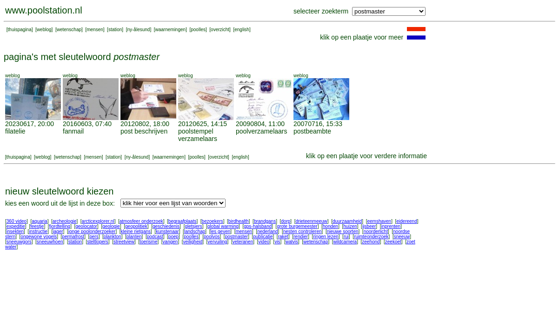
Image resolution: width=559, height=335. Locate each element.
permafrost (73, 236)
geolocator (86, 226)
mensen (95, 29)
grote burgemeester (297, 226)
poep (173, 236)
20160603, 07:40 (87, 123)
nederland (267, 231)
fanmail (73, 131)
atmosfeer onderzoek (141, 221)
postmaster (236, 236)
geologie (111, 226)
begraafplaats (182, 221)
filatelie (15, 131)
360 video (17, 221)
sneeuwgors (19, 241)
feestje (37, 226)
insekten (15, 231)
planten (134, 236)
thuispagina (20, 29)
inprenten (390, 226)
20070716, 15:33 (317, 123)
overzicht (220, 29)
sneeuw (402, 236)
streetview (123, 241)
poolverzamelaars (261, 131)
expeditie (16, 226)
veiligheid (193, 241)
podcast (155, 236)
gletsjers (193, 226)
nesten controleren (302, 231)
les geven (220, 231)
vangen (170, 241)
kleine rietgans (136, 231)
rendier (300, 236)
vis (277, 241)
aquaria (39, 221)
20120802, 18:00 (144, 123)
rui (346, 236)
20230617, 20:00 (29, 123)
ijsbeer (369, 226)
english (241, 29)
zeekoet (393, 241)
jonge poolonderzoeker (92, 231)
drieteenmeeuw (311, 221)
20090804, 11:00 (260, 123)
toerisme (148, 241)
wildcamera (345, 241)
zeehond (370, 241)
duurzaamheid (347, 221)
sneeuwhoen (50, 241)
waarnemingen (170, 29)
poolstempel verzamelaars (197, 134)
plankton (112, 236)
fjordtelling (60, 226)
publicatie (263, 236)
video (263, 241)
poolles (198, 29)
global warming (223, 226)
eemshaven (379, 221)
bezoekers (212, 221)
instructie (38, 231)
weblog (44, 29)
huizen (350, 226)
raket (283, 236)
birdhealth (238, 221)
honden (330, 226)
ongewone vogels (38, 236)
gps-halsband (258, 226)
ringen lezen (325, 236)
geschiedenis (166, 226)
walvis (292, 241)
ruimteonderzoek (371, 236)
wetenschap (69, 29)
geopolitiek (136, 226)
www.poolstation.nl (43, 10)
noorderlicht (376, 231)
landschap (195, 231)
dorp (285, 221)
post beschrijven (143, 131)
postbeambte (312, 131)
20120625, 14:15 (202, 123)
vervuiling (217, 241)
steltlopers (97, 241)
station (115, 29)
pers (93, 236)
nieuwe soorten (343, 231)
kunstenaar (167, 231)
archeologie (65, 221)
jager (58, 231)
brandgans (265, 221)
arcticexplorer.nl (98, 221)
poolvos (212, 236)
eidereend (406, 221)
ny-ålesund (138, 29)
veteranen (243, 241)
